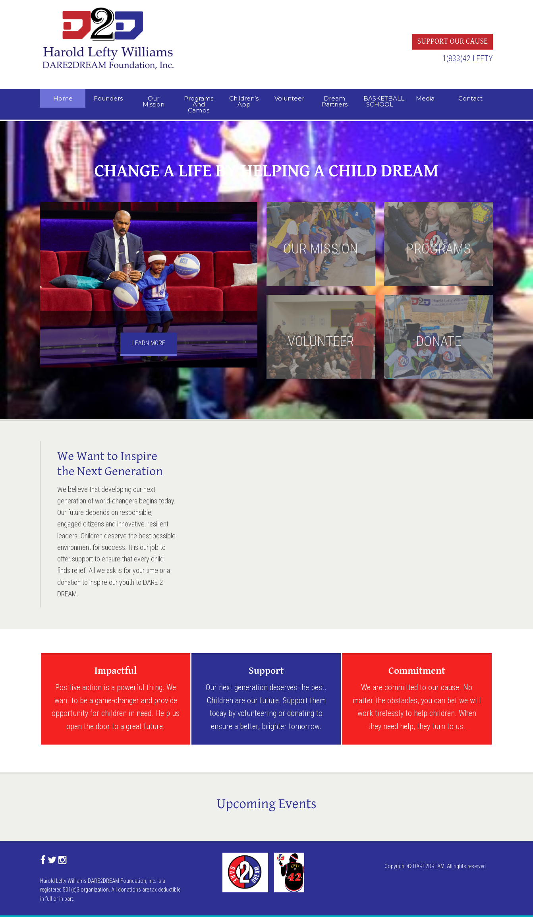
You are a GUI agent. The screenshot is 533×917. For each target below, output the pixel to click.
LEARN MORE (148, 343)
